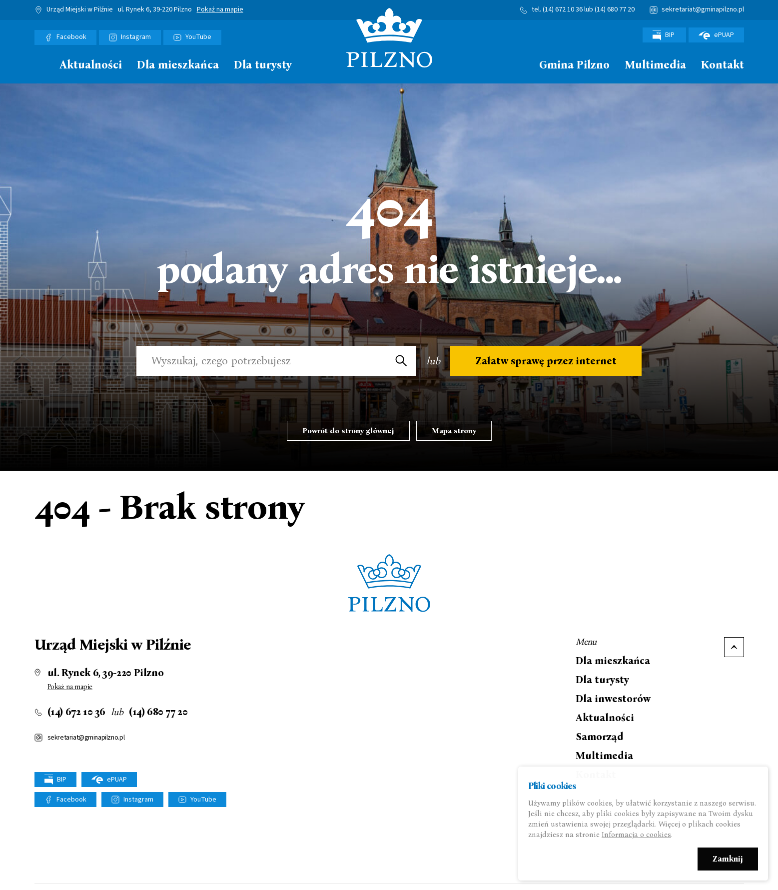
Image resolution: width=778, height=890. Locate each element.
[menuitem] (39, 67)
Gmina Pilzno (574, 65)
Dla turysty (263, 65)
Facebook (71, 37)
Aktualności (90, 65)
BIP (664, 35)
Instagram (136, 37)
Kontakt (722, 65)
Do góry (734, 647)
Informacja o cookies (636, 836)
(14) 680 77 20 (615, 9)
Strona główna (39, 64)
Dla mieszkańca (178, 65)
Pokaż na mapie (220, 10)
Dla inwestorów (613, 698)
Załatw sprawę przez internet (546, 361)
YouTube (198, 37)
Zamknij (728, 860)
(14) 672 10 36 (563, 9)
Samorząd (600, 736)
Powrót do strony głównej (348, 430)
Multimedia (655, 65)
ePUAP (716, 35)
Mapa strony (454, 430)
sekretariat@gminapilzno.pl (703, 9)
